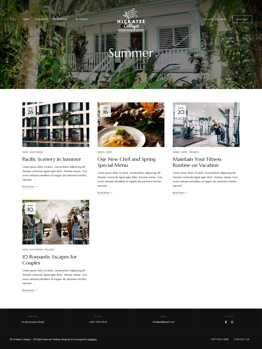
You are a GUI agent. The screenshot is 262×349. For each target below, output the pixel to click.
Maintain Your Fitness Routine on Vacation (197, 162)
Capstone (92, 339)
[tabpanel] (56, 124)
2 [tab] (57, 142)
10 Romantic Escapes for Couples (49, 260)
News (25, 152)
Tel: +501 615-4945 (214, 19)
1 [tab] (54, 142)
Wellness (49, 249)
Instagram (232, 322)
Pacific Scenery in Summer (51, 159)
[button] (242, 19)
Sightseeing (36, 152)
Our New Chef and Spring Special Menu (127, 162)
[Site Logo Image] (131, 20)
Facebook (226, 322)
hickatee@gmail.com (163, 322)
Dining (101, 152)
